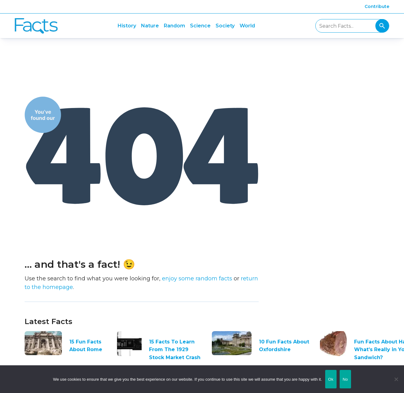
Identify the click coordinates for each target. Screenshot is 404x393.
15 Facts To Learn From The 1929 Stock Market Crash (174, 349)
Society (225, 26)
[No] (396, 379)
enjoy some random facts (197, 278)
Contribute (377, 6)
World (247, 26)
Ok (330, 379)
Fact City (36, 26)
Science (200, 26)
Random (174, 26)
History (127, 26)
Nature (150, 26)
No (345, 379)
